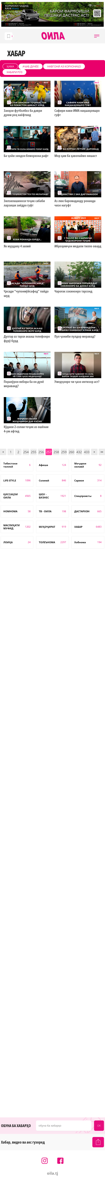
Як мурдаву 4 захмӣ (17, 246)
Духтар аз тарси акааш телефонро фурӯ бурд (27, 338)
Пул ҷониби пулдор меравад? (74, 336)
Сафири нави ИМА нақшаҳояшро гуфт (77, 112)
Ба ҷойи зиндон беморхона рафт (26, 156)
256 (41, 452)
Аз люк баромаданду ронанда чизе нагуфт (74, 203)
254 (26, 452)
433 (86, 452)
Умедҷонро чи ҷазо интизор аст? (76, 382)
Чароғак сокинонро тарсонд (73, 291)
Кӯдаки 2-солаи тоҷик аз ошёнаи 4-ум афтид (26, 429)
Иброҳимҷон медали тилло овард (77, 246)
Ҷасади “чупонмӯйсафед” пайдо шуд (26, 293)
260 (71, 452)
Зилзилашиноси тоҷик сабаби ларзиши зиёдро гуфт (24, 203)
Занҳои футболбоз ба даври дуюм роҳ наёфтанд (23, 112)
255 (33, 452)
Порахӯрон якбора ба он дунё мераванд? (24, 384)
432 (79, 452)
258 (56, 452)
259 (64, 452)
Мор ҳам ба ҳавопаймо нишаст (75, 156)
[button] (96, 36)
